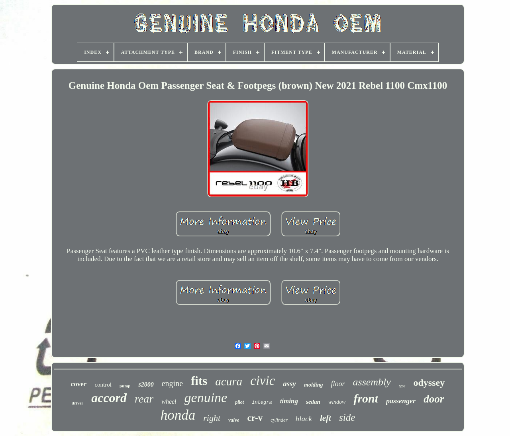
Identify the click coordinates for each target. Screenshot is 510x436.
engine (172, 383)
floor (338, 384)
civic (262, 380)
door (434, 399)
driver (77, 403)
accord (109, 398)
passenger (401, 401)
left (325, 418)
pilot (239, 402)
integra (262, 402)
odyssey (429, 382)
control (103, 384)
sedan (313, 402)
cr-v (255, 418)
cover (79, 384)
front (365, 398)
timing (289, 401)
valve (233, 420)
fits (199, 381)
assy (289, 383)
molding (313, 385)
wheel (168, 401)
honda (178, 415)
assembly (372, 382)
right (211, 418)
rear (144, 399)
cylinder (279, 420)
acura (228, 381)
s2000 (145, 384)
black (304, 418)
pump (125, 385)
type (402, 386)
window (337, 402)
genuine (206, 397)
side (347, 417)
